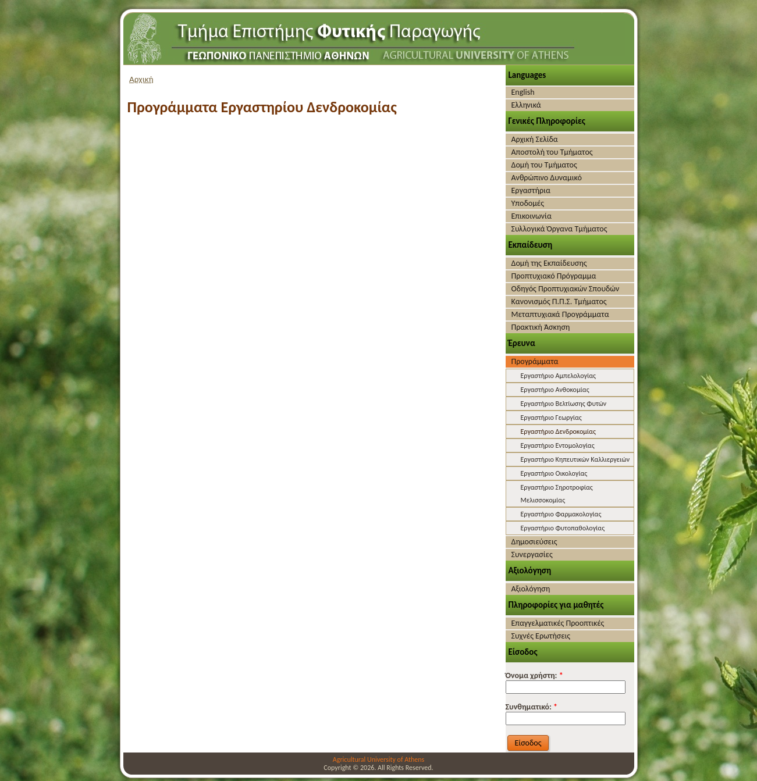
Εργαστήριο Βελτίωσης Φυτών (564, 404)
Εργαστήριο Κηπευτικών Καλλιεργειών (575, 459)
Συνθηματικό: (532, 707)
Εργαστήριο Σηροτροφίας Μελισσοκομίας (557, 493)
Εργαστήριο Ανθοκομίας (555, 390)
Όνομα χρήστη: (534, 675)
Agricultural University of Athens (378, 759)
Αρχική (141, 79)
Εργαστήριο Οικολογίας (554, 473)
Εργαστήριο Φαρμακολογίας (561, 514)
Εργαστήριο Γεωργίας (551, 417)
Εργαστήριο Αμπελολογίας (558, 376)
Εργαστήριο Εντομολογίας (558, 445)
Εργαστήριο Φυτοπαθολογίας (563, 528)
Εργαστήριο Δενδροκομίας (558, 431)
